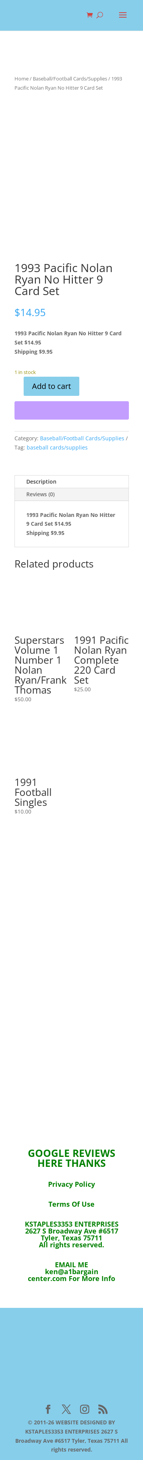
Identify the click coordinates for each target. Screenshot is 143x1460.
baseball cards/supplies (57, 447)
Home (21, 78)
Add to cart (51, 386)
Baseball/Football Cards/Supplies (70, 78)
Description (41, 481)
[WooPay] (71, 410)
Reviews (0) (40, 494)
